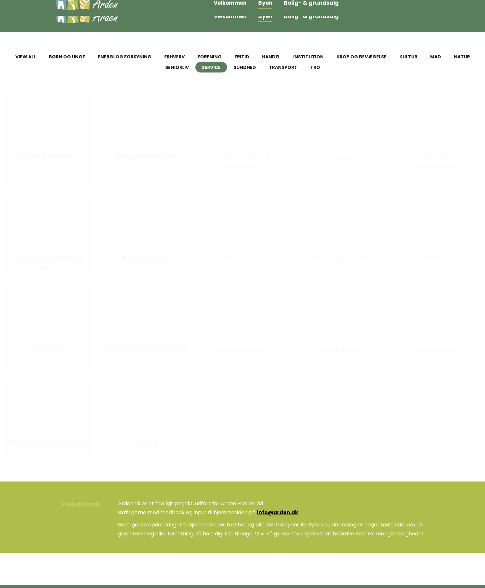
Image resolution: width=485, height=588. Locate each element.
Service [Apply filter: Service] (211, 67)
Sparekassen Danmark (48, 441)
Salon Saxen (436, 349)
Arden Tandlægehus (48, 257)
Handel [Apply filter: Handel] (271, 57)
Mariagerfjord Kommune (145, 349)
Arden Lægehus (339, 156)
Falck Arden (242, 257)
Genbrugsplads (339, 257)
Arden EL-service (49, 156)
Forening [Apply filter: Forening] (210, 57)
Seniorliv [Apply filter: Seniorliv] (177, 67)
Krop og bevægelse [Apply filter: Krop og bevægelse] (361, 57)
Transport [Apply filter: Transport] (283, 67)
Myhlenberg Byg (242, 349)
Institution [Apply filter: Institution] (308, 57)
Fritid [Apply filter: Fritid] (241, 57)
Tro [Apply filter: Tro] (315, 67)
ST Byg (145, 441)
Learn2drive (48, 349)
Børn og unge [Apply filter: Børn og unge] (67, 57)
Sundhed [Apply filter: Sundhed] (245, 67)
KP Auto (436, 257)
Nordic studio (339, 349)
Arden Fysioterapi (145, 156)
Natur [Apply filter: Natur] (462, 57)
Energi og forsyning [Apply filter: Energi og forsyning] (124, 57)
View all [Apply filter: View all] (25, 57)
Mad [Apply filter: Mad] (435, 57)
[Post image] (48, 120)
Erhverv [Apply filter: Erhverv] (174, 57)
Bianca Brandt (145, 257)
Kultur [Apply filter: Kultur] (408, 57)
